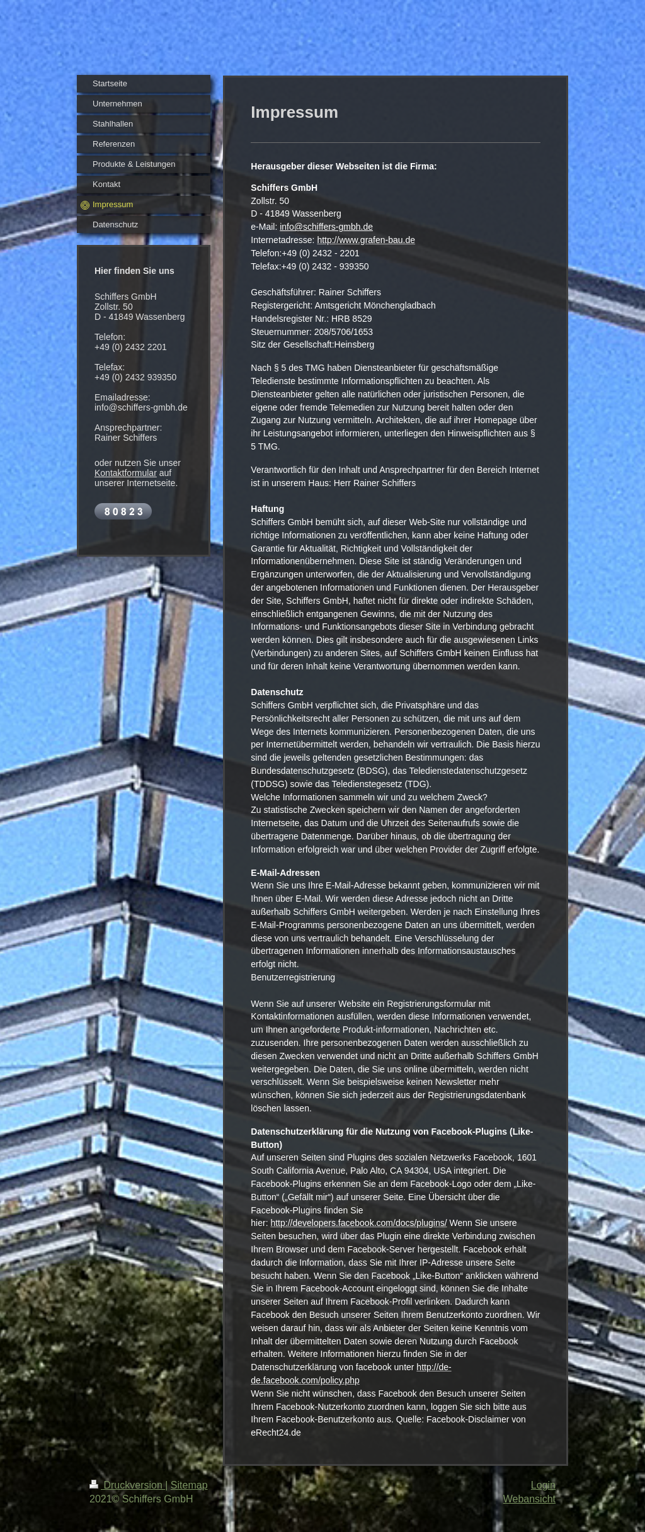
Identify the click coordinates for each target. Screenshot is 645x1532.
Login (543, 1485)
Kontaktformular (125, 473)
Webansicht (529, 1499)
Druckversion (127, 1485)
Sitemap (189, 1485)
